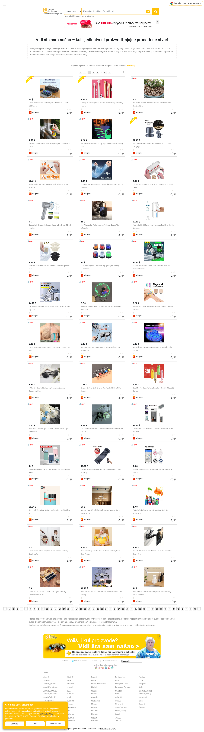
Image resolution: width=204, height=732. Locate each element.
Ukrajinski (142, 684)
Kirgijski (94, 687)
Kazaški (94, 677)
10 (47, 609)
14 (64, 609)
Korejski (94, 690)
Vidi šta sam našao (80, 661)
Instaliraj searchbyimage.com (185, 3)
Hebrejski (70, 694)
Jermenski (71, 721)
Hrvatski (70, 704)
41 (178, 609)
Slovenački (119, 704)
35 (153, 609)
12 (55, 609)
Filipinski (70, 677)
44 (191, 609)
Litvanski (94, 697)
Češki (141, 701)
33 (144, 609)
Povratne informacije (110, 661)
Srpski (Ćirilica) (120, 711)
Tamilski (142, 677)
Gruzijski (70, 687)
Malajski (94, 704)
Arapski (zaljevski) (49, 697)
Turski (141, 680)
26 (115, 609)
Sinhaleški (118, 697)
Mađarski (94, 711)
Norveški (94, 717)
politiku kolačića (46, 714)
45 (105, 72)
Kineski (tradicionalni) (98, 684)
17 (77, 609)
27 (119, 609)
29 (127, 609)
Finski (69, 680)
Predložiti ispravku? (108, 728)
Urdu (140, 687)
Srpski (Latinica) (121, 707)
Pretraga (65, 661)
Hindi (69, 697)
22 (98, 609)
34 (148, 609)
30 (131, 609)
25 (110, 609)
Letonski (94, 694)
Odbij (35, 724)
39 (169, 609)
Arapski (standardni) (50, 694)
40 (174, 609)
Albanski (46, 677)
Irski (68, 711)
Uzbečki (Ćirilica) (145, 694)
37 (161, 609)
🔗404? (134, 78)
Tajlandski (118, 721)
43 (186, 609)
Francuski (70, 684)
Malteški (94, 707)
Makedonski (95, 701)
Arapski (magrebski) (50, 690)
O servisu (95, 661)
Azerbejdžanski (48, 701)
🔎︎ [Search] (123, 72)
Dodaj (131, 65)
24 (106, 609)
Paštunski (94, 721)
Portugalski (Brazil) (122, 684)
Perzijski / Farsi (120, 677)
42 (182, 609)
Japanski (70, 717)
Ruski (117, 694)
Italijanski (70, 714)
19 (85, 609)
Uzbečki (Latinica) (145, 690)
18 (81, 609)
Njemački (94, 714)
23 (102, 609)
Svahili (117, 714)
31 (136, 609)
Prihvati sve (55, 724)
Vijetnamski (143, 697)
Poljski (117, 680)
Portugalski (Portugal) (122, 687)
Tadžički (118, 717)
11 (51, 609)
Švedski (142, 707)
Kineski (93, 680)
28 (123, 609)
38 (165, 609)
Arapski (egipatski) (49, 684)
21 (93, 609)
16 (72, 609)
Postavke (14, 724)
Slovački (118, 701)
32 (140, 609)
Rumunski (118, 690)
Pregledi (108, 65)
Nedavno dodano (95, 65)
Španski (142, 704)
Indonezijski (71, 707)
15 (68, 609)
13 (60, 609)
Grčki (69, 690)
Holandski (70, 701)
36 (157, 609)
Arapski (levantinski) (50, 687)
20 (89, 609)
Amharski (46, 680)
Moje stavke (119, 65)
